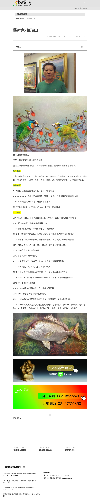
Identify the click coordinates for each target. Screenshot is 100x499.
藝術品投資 (31, 18)
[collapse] (82, 47)
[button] (4, 481)
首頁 (75, 8)
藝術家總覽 (83, 8)
